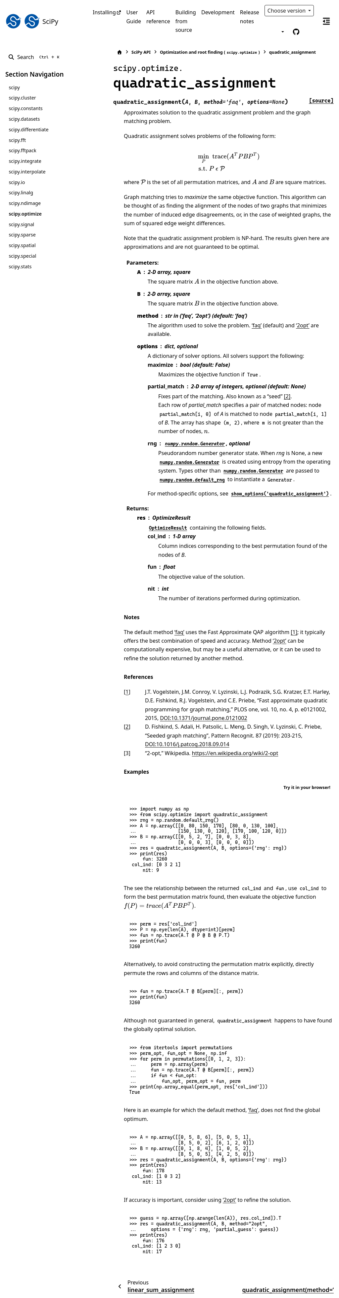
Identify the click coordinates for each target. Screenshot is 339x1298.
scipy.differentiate (28, 129)
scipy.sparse (22, 234)
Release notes (249, 17)
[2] (264, 387)
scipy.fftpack (22, 150)
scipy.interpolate (27, 171)
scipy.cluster (22, 98)
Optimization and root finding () (187, 52)
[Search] (35, 57)
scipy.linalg (21, 192)
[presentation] (217, 162)
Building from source (185, 21)
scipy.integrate (25, 161)
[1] (270, 605)
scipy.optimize (25, 214)
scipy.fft (17, 140)
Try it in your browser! (306, 761)
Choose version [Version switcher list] (287, 10)
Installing (104, 12)
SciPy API (117, 52)
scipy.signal (21, 224)
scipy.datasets (24, 119)
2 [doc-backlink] (103, 700)
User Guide (133, 17)
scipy (14, 87)
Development (218, 12)
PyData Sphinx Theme (289, 1282)
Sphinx (49, 1288)
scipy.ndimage (25, 203)
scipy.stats (20, 266)
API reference (158, 17)
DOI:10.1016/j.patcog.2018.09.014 (164, 718)
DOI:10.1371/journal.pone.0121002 (165, 691)
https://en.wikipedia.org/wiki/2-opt (212, 726)
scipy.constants (25, 108)
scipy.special (22, 256)
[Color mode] (282, 31)
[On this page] (326, 21)
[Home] (96, 52)
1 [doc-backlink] (103, 665)
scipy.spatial (22, 245)
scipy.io (17, 182)
